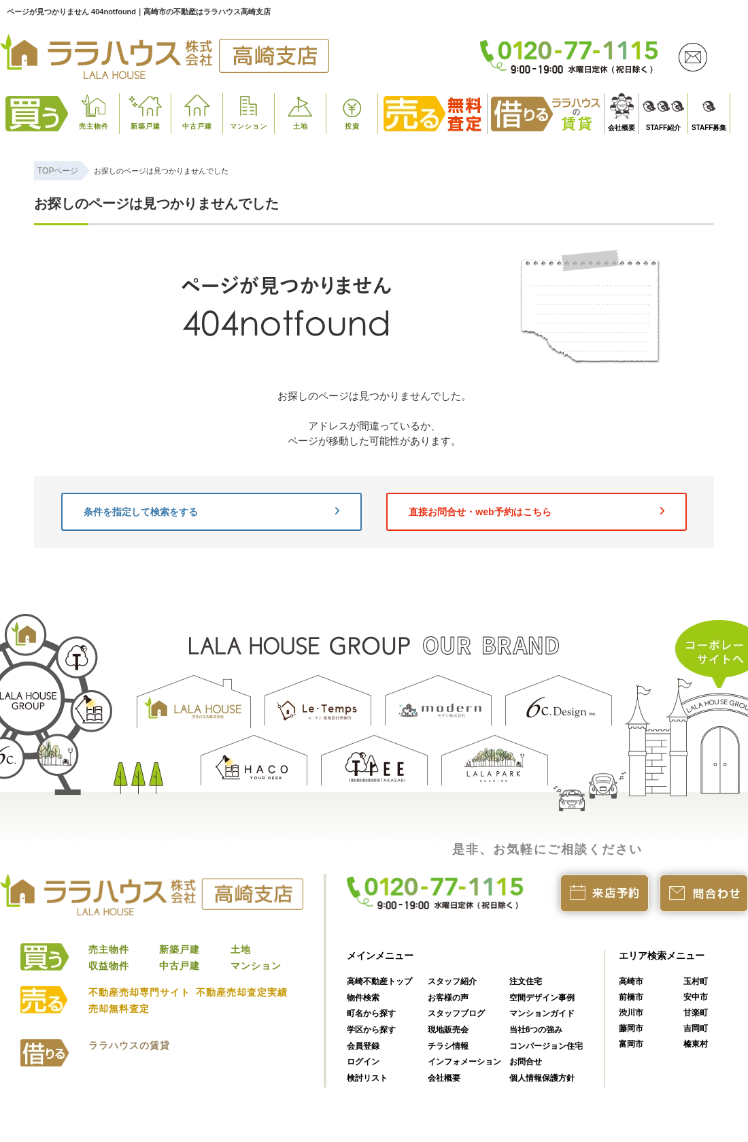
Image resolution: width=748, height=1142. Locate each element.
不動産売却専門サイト (139, 992)
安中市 (695, 997)
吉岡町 (695, 1028)
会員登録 (363, 1046)
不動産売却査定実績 (242, 992)
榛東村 (695, 1044)
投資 (352, 126)
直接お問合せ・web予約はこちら (536, 511)
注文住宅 (525, 981)
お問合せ (525, 1061)
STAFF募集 (709, 127)
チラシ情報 (448, 1046)
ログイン (363, 1061)
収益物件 (108, 965)
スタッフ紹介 (452, 981)
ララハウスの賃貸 (129, 1045)
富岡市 (631, 1044)
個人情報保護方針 (542, 1078)
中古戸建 (197, 126)
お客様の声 (448, 997)
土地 (300, 126)
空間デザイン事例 (542, 997)
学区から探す (371, 1029)
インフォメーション (464, 1061)
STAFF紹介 (663, 127)
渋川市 (631, 1012)
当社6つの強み (536, 1029)
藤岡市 (631, 1028)
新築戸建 (145, 126)
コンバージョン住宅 (546, 1046)
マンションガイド (542, 1013)
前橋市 (631, 997)
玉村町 (695, 981)
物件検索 (363, 997)
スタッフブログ (456, 1013)
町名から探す (371, 1013)
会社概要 (621, 127)
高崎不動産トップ (379, 981)
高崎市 (631, 981)
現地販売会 (448, 1029)
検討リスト (367, 1078)
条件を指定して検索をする (211, 511)
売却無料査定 (119, 1008)
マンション (248, 126)
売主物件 (94, 126)
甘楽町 (695, 1012)
